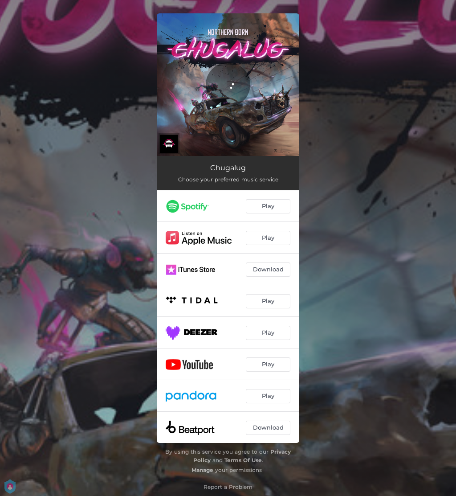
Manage (202, 470)
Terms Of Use (243, 460)
